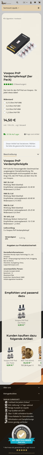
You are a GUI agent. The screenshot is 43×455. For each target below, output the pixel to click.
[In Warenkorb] (5, 25)
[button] (17, 2)
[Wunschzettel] (35, 2)
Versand (22, 125)
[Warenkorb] (39, 2)
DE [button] (24, 2)
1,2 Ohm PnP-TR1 (13, 112)
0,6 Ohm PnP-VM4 (13, 109)
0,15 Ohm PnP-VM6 (14, 102)
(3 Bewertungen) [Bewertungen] (15, 84)
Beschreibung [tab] (10, 154)
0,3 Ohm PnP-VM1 (13, 106)
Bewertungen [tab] (26, 154)
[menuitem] (11, 8)
